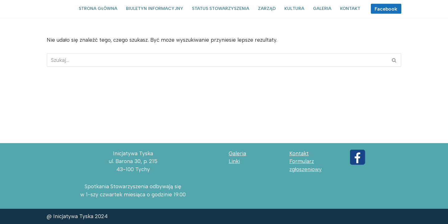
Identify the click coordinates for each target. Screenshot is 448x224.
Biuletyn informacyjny (154, 8)
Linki (234, 161)
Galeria (322, 8)
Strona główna (98, 8)
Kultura (294, 8)
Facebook (386, 9)
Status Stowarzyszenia (220, 8)
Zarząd (267, 8)
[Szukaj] (217, 60)
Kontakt (350, 8)
